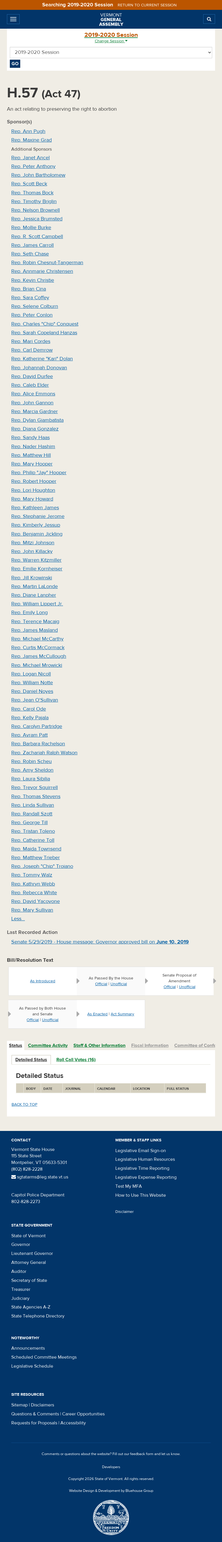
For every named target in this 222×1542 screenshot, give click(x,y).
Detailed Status (31, 1060)
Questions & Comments (35, 1414)
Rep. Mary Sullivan (32, 910)
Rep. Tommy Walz (31, 875)
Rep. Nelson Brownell (35, 210)
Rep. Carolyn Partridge (36, 726)
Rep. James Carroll (32, 245)
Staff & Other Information (99, 1045)
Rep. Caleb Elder (30, 385)
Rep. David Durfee (32, 376)
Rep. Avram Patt (29, 735)
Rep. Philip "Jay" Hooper (38, 472)
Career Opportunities (83, 1414)
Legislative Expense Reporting (146, 1177)
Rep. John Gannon (32, 402)
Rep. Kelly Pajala (30, 717)
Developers (111, 1467)
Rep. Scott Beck (29, 183)
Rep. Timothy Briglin (34, 201)
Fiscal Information (150, 1045)
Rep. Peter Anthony (33, 166)
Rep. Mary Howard (32, 499)
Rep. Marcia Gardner (34, 411)
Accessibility (73, 1423)
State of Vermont (28, 1236)
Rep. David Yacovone (35, 901)
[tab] (16, 1045)
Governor (20, 1244)
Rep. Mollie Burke (31, 227)
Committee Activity (48, 1045)
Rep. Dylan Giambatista (37, 420)
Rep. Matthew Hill (31, 455)
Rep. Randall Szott (31, 814)
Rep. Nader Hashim (33, 446)
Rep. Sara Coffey (30, 297)
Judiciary (20, 1298)
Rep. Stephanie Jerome (37, 516)
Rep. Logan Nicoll (31, 674)
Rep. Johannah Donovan (39, 367)
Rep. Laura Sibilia (30, 778)
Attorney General (28, 1262)
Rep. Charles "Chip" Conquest (44, 324)
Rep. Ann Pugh (28, 131)
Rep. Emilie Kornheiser (36, 568)
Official (101, 984)
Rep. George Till (29, 822)
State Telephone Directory (37, 1316)
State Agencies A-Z (30, 1307)
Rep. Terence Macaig (35, 621)
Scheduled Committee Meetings (44, 1357)
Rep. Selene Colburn (34, 306)
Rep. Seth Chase (30, 254)
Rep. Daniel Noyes (32, 691)
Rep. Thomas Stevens (35, 796)
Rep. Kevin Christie (32, 280)
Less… (18, 918)
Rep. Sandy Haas (30, 437)
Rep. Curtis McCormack (37, 647)
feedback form (141, 1454)
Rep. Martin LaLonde (34, 586)
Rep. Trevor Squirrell (34, 787)
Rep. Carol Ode (28, 709)
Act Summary (122, 1014)
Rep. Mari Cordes (30, 341)
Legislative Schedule (32, 1366)
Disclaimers (42, 1405)
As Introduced (42, 981)
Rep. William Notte (32, 682)
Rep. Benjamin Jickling (36, 534)
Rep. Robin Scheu (31, 761)
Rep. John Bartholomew (38, 175)
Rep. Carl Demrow (32, 350)
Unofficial (118, 984)
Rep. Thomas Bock (32, 192)
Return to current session (147, 5)
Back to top (24, 1104)
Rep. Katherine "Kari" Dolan (42, 358)
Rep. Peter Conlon (32, 315)
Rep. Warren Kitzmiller (36, 560)
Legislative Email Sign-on (140, 1151)
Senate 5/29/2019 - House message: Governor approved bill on (100, 942)
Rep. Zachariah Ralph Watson (44, 752)
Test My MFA (128, 1186)
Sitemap (19, 1405)
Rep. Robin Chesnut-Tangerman (47, 262)
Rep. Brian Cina (28, 289)
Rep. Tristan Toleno (33, 831)
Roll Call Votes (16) (76, 1060)
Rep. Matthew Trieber (35, 857)
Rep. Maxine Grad (31, 140)
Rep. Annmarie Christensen (42, 271)
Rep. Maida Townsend (36, 849)
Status (15, 1045)
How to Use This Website (140, 1195)
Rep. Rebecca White (34, 892)
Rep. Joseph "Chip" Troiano (42, 866)
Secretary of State (29, 1280)
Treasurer (20, 1289)
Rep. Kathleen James (35, 507)
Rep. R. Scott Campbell (37, 236)
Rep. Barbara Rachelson (38, 743)
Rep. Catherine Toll (32, 840)
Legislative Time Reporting (142, 1168)
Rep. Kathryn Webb (33, 884)
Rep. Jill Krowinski (31, 577)
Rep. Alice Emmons (33, 393)
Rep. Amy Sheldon (32, 770)
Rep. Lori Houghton (33, 490)
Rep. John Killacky (32, 551)
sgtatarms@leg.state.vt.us (39, 1177)
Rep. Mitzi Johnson (32, 542)
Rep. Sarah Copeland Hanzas (44, 332)
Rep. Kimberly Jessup (35, 525)
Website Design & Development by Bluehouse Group (111, 1490)
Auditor (18, 1271)
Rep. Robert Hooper (33, 481)
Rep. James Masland (34, 630)
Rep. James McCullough (38, 656)
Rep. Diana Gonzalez (35, 429)
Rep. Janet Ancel (30, 157)
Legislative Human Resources (145, 1159)
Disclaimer (124, 1211)
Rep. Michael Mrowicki (36, 665)
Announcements (28, 1348)
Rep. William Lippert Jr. (37, 604)
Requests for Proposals (34, 1423)
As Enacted (97, 1014)
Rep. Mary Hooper (32, 464)
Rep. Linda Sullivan (32, 805)
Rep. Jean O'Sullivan (34, 700)
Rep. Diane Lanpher (33, 595)
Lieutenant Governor (32, 1253)
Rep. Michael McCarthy (37, 639)
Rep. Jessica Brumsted (36, 219)
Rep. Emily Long (29, 612)
